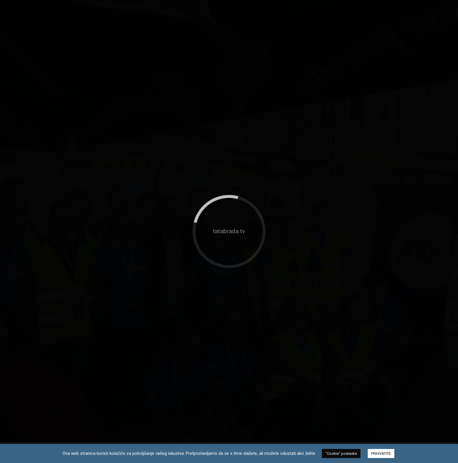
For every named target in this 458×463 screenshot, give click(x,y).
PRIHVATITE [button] (381, 453)
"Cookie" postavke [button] (341, 453)
